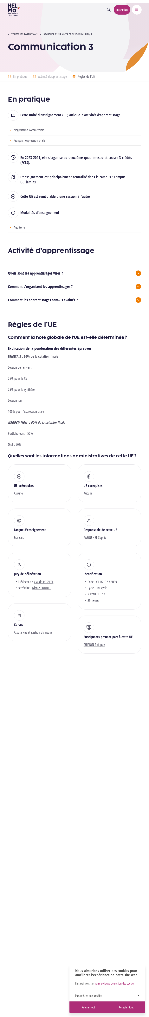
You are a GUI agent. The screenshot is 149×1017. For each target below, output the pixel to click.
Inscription (122, 9)
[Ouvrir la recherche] (108, 9)
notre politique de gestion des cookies (114, 983)
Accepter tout (126, 1007)
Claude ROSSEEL (43, 581)
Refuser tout (88, 1007)
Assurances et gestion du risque (33, 632)
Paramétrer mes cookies (107, 995)
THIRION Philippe (94, 644)
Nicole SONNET (41, 587)
